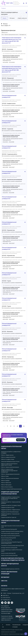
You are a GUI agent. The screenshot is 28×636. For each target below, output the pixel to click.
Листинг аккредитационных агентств (10, 568)
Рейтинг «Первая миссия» (7, 455)
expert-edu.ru (6, 595)
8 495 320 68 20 (6, 597)
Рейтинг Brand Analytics (7, 487)
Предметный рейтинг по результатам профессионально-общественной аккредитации (10, 498)
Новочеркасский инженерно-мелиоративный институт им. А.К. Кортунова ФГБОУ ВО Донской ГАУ (12, 40)
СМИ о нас (4, 580)
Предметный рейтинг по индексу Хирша (11, 505)
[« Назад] (4, 426)
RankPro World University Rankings (9, 555)
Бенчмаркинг (5, 577)
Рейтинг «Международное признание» (10, 474)
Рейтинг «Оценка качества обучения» (10, 467)
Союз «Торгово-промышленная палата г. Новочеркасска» (14, 34)
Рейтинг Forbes (5, 476)
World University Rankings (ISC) (8, 553)
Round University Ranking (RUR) (8, 537)
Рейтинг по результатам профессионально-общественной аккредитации (9, 471)
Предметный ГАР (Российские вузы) (10, 511)
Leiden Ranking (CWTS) (6, 540)
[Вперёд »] (14, 429)
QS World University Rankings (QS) (9, 529)
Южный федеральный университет (9, 96)
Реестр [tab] (4, 18)
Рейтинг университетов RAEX (8, 457)
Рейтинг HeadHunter (6, 482)
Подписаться (20, 439)
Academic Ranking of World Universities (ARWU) (12, 531)
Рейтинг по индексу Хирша (7, 459)
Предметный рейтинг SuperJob (8, 517)
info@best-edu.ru (7, 599)
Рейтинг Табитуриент (6, 484)
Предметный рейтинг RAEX (7, 507)
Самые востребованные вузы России (10, 461)
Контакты (8, 624)
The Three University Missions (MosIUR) (10, 533)
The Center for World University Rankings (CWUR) (12, 545)
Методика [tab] (12, 18)
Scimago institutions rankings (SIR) (9, 547)
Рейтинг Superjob (5, 480)
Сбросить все (4, 32)
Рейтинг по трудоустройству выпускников (11, 489)
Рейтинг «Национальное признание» (10, 478)
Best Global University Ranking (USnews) (10, 535)
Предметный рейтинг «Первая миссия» (10, 509)
